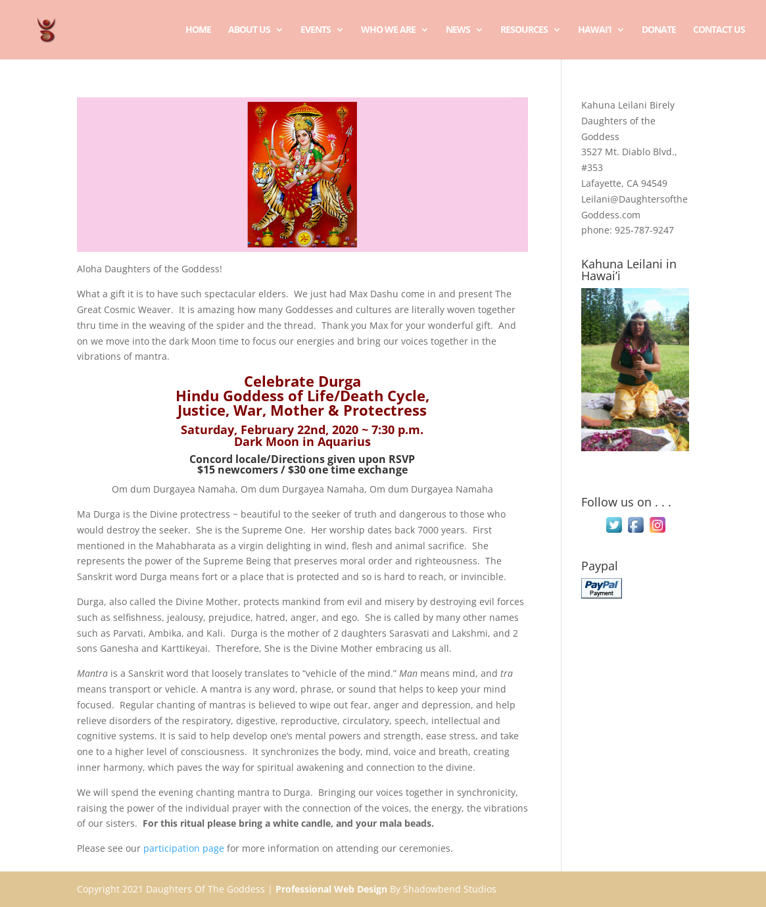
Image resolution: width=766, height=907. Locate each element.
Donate (659, 30)
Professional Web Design (331, 889)
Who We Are (388, 30)
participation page (183, 848)
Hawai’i (594, 30)
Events (315, 30)
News (458, 30)
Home (198, 30)
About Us (249, 30)
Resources (524, 30)
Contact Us (719, 30)
